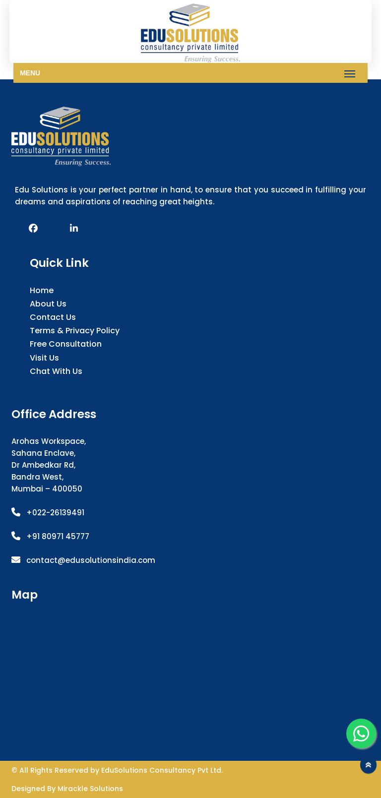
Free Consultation (66, 344)
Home (42, 290)
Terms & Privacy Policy (75, 330)
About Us (48, 303)
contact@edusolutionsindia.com (90, 560)
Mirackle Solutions (90, 789)
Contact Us (53, 317)
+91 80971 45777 (57, 536)
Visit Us (44, 358)
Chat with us (56, 371)
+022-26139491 (55, 512)
